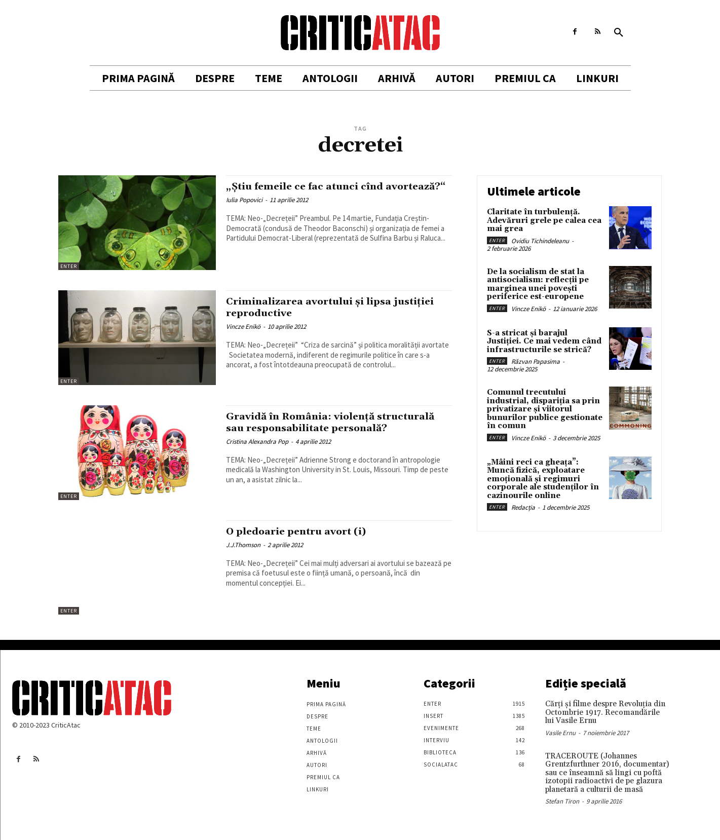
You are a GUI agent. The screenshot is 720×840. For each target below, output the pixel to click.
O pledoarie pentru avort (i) (303, 531)
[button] (619, 33)
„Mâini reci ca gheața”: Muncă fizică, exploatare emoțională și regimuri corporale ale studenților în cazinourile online (543, 479)
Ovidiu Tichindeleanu (540, 241)
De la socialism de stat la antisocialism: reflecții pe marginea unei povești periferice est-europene (538, 284)
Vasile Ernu (560, 733)
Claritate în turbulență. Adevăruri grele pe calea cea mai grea (544, 220)
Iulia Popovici (244, 211)
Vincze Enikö (243, 326)
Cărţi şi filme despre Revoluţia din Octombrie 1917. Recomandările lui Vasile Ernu (605, 712)
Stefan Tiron (562, 801)
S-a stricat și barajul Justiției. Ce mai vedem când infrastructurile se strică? (544, 341)
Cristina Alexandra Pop (257, 453)
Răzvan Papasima (535, 361)
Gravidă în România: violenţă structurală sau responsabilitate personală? (316, 428)
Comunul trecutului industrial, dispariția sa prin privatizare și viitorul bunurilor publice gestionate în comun (544, 409)
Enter (68, 266)
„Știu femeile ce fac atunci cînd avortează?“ (312, 192)
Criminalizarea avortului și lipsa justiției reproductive (316, 307)
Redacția (523, 507)
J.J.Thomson (243, 545)
